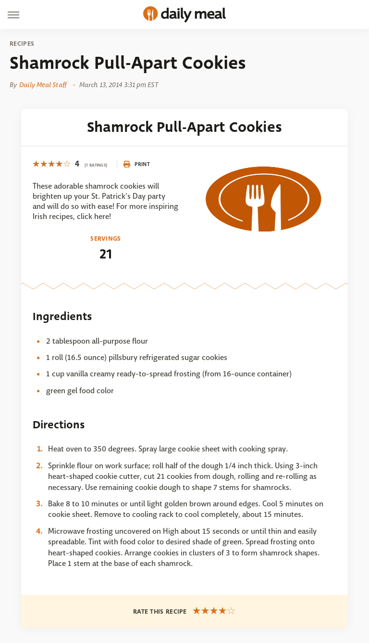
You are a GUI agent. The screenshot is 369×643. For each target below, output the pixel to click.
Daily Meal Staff (42, 84)
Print (136, 164)
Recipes (22, 43)
